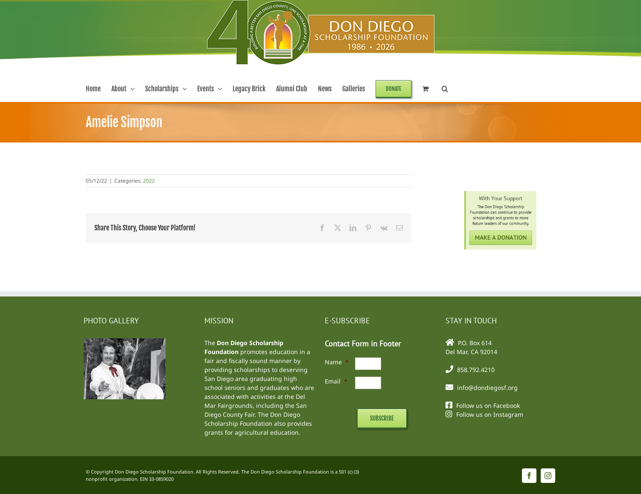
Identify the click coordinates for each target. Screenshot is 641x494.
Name (337, 362)
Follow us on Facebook (488, 405)
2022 (149, 180)
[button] (445, 89)
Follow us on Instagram (489, 414)
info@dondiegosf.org (487, 388)
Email (336, 381)
